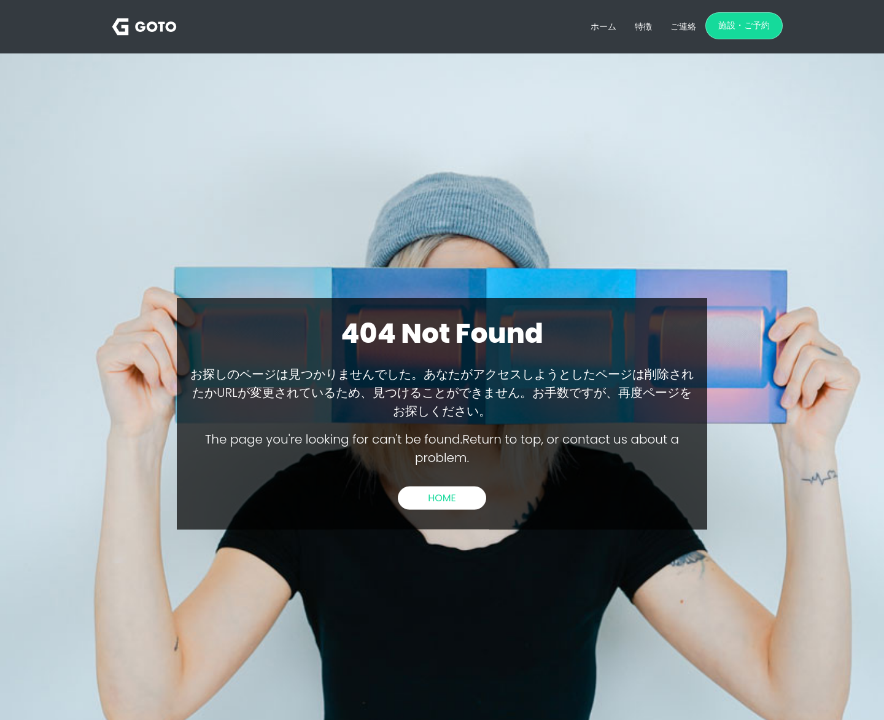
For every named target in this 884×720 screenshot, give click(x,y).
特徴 (643, 26)
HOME (442, 497)
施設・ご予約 (744, 25)
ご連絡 (683, 26)
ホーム (603, 26)
